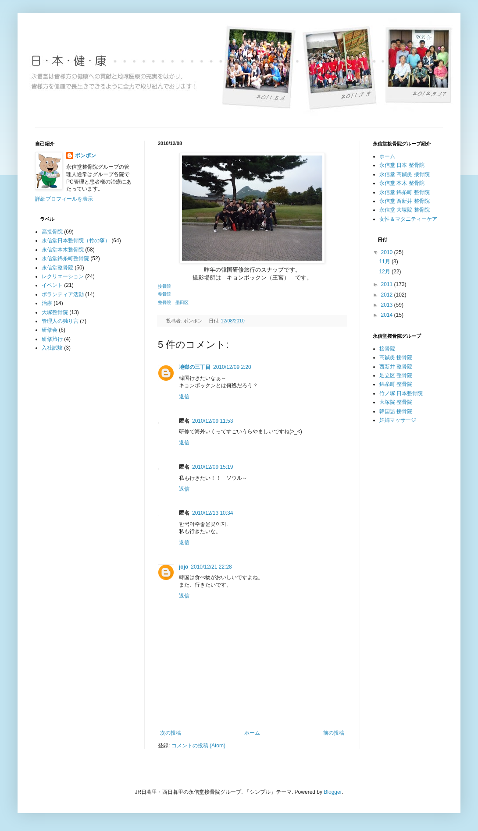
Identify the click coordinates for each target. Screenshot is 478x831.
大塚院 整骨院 (395, 402)
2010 (387, 252)
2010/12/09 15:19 (212, 467)
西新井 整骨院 (395, 367)
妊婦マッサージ (397, 420)
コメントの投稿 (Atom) (198, 746)
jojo (183, 567)
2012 (387, 295)
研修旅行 (52, 339)
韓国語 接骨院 (395, 411)
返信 (184, 396)
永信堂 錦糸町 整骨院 (404, 192)
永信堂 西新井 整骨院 (404, 201)
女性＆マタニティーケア (408, 219)
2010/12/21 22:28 (211, 567)
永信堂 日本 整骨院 (401, 165)
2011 (387, 284)
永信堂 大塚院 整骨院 (404, 210)
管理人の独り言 (60, 321)
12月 (385, 272)
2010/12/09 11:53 (212, 421)
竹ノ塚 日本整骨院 (401, 393)
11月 (385, 261)
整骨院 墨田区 (173, 302)
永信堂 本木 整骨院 (401, 183)
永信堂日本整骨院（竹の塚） (76, 240)
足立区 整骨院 (395, 375)
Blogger (333, 792)
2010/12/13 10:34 (212, 513)
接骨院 (164, 286)
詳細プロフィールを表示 (64, 199)
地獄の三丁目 (194, 367)
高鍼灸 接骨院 (395, 357)
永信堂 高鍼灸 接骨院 (404, 174)
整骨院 (164, 294)
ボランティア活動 (63, 294)
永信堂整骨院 (57, 268)
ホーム (252, 733)
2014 (387, 315)
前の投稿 (333, 733)
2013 (387, 305)
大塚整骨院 (55, 312)
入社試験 (52, 348)
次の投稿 (170, 733)
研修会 (49, 330)
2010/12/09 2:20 (232, 367)
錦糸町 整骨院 (395, 384)
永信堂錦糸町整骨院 (65, 258)
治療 (47, 303)
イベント (52, 285)
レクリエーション (63, 276)
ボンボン (85, 155)
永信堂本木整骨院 (63, 250)
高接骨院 (52, 232)
